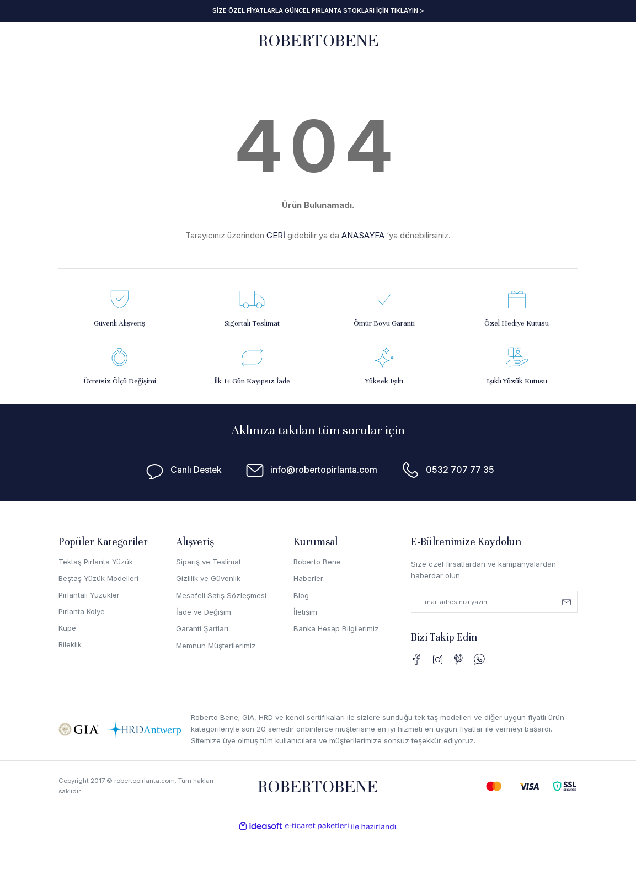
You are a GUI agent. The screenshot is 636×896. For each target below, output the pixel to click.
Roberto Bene (317, 561)
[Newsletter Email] (494, 602)
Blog (301, 595)
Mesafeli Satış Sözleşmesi (221, 595)
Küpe (67, 628)
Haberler (308, 578)
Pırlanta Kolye (81, 611)
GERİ (275, 235)
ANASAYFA (362, 235)
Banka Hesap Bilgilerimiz (336, 628)
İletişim (305, 611)
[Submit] (566, 602)
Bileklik (70, 645)
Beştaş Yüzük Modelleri (99, 578)
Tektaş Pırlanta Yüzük (95, 561)
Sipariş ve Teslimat (208, 561)
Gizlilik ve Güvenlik (208, 578)
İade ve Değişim (203, 611)
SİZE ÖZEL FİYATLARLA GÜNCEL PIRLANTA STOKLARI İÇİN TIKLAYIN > (318, 10)
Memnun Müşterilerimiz (216, 645)
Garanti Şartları (202, 628)
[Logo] (318, 40)
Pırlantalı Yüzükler (89, 595)
